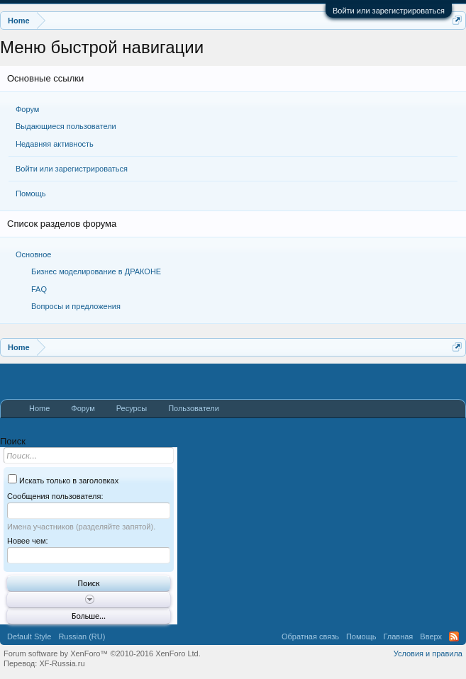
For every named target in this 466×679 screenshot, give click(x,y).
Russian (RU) (81, 636)
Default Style (29, 636)
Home (39, 408)
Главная (398, 636)
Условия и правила (428, 653)
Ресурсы (131, 408)
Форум (27, 109)
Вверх (431, 636)
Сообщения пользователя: (55, 496)
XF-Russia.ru (61, 663)
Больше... (89, 616)
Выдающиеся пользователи (66, 126)
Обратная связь (310, 636)
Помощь (31, 193)
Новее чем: (27, 541)
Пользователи (193, 408)
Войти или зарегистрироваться (389, 10)
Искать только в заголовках (63, 480)
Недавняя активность (55, 144)
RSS (454, 636)
